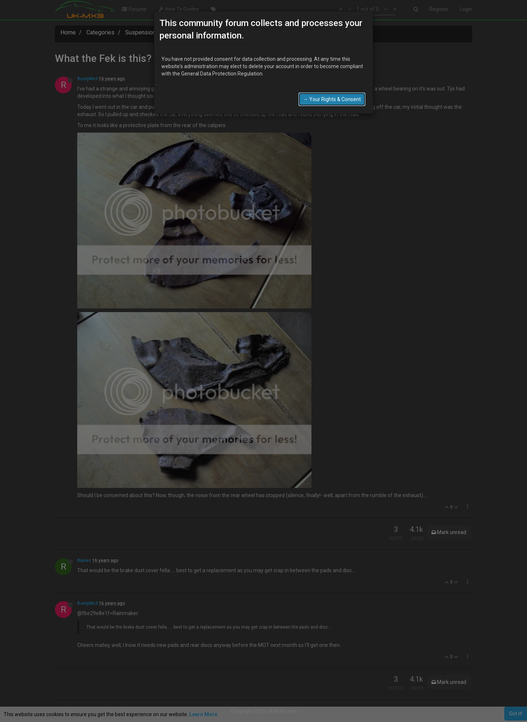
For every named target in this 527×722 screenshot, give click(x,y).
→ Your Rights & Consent (332, 99)
